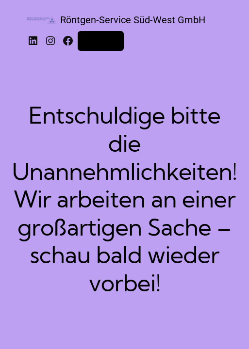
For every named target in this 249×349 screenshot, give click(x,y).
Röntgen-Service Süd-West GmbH (132, 20)
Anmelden (100, 41)
